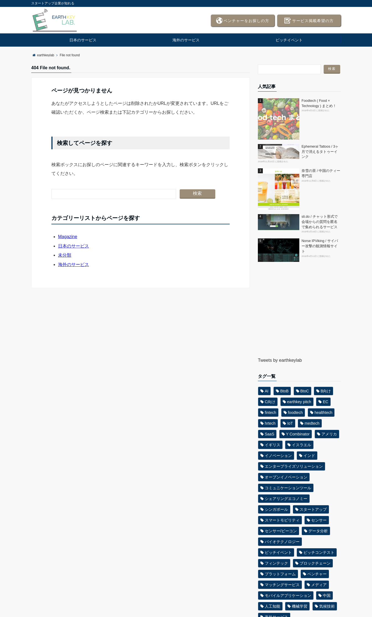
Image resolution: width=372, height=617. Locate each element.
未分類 (64, 255)
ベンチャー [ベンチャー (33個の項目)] (317, 574)
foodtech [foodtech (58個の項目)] (295, 412)
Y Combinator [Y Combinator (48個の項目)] (298, 434)
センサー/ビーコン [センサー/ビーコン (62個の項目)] (281, 531)
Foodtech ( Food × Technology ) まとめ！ (319, 103)
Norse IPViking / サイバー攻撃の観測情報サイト (320, 246)
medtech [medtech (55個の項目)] (312, 423)
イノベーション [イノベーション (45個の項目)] (278, 455)
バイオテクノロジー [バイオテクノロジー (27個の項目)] (282, 541)
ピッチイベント (289, 40)
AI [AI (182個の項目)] (266, 391)
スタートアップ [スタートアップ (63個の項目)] (313, 509)
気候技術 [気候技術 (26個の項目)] (327, 606)
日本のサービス (82, 40)
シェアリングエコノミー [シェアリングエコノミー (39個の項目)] (286, 498)
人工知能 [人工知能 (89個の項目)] (272, 606)
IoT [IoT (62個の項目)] (290, 423)
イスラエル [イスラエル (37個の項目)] (301, 445)
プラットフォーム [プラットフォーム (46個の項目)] (280, 574)
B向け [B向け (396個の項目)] (326, 391)
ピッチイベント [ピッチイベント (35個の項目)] (278, 552)
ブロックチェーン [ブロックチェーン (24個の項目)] (315, 563)
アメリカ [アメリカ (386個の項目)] (329, 434)
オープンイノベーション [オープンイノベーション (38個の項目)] (286, 477)
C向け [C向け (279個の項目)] (270, 402)
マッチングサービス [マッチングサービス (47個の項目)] (282, 585)
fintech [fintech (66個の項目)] (270, 412)
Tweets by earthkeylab (280, 360)
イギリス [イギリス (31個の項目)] (272, 445)
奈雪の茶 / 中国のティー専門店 (321, 173)
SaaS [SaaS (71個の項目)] (269, 434)
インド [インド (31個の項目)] (309, 455)
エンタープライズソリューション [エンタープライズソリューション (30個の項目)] (294, 466)
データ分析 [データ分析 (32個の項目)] (318, 531)
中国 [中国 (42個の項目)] (327, 595)
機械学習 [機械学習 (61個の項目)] (299, 606)
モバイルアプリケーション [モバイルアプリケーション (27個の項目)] (288, 595)
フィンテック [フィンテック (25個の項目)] (276, 563)
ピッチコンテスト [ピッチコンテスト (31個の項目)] (318, 552)
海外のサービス (186, 40)
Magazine (67, 236)
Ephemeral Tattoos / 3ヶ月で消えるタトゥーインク (320, 152)
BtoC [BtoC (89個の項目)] (304, 391)
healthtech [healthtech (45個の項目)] (323, 412)
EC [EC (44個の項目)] (325, 402)
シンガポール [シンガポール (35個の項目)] (276, 509)
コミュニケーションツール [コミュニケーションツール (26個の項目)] (288, 488)
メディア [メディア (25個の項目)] (319, 585)
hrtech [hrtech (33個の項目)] (270, 423)
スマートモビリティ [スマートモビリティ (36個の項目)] (282, 520)
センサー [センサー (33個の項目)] (319, 520)
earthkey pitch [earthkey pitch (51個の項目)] (299, 402)
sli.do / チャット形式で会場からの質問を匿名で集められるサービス (320, 222)
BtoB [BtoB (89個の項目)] (284, 391)
